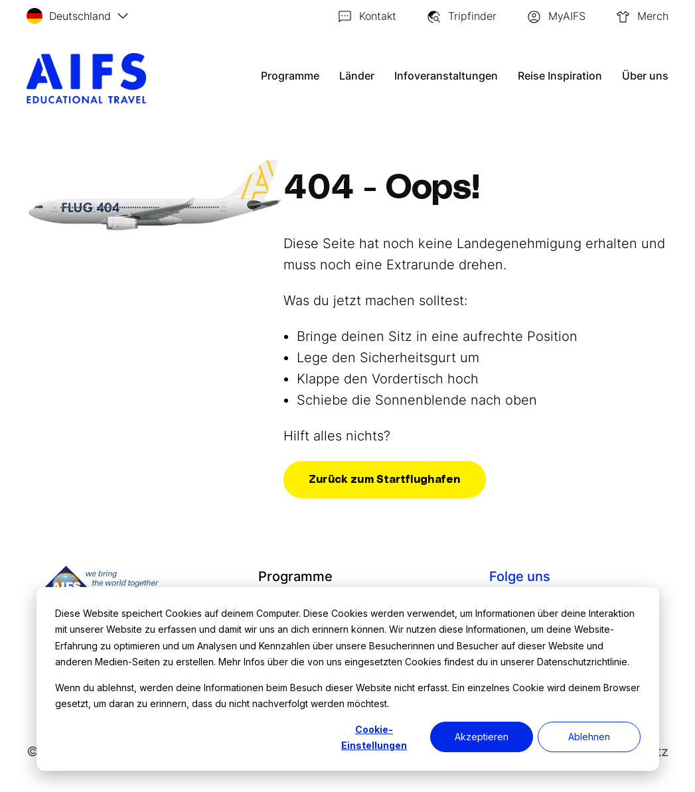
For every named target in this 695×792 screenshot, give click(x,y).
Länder (359, 75)
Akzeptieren (481, 736)
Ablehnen (589, 736)
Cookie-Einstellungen (374, 738)
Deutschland (69, 16)
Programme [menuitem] (295, 576)
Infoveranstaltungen (448, 75)
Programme (292, 75)
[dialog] (348, 679)
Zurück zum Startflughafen (385, 479)
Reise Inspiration (560, 75)
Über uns (645, 75)
